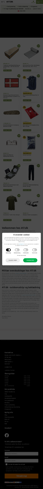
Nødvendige (8, 253)
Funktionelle (26, 253)
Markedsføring (17, 253)
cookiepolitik (21, 244)
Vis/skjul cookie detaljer (21, 255)
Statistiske (34, 253)
